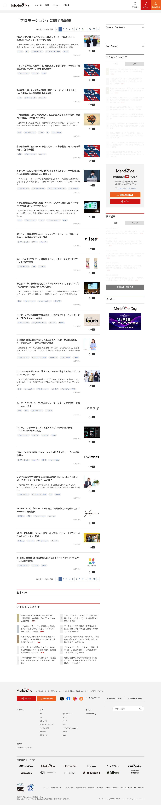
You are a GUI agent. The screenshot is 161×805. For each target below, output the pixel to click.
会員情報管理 (81, 787)
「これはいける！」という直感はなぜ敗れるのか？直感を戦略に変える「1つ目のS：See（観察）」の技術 (38, 628)
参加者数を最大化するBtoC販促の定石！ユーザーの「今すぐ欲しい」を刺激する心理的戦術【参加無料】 (47, 91)
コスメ (20, 51)
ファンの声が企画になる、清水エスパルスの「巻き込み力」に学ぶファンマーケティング (48, 373)
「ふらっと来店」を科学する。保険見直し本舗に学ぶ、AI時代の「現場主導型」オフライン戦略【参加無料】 (48, 67)
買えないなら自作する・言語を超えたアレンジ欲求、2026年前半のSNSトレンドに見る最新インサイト (38, 639)
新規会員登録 (124, 195)
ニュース (38, 5)
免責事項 (91, 787)
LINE (65, 220)
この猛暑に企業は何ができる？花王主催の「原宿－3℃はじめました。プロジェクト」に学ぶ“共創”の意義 (47, 341)
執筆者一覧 (43, 735)
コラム (41, 132)
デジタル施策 (44, 728)
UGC (19, 98)
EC (27, 51)
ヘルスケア (53, 357)
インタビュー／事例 (53, 51)
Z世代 (44, 460)
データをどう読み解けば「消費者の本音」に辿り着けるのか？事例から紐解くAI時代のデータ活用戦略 (81, 628)
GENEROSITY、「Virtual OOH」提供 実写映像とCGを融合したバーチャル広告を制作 (48, 510)
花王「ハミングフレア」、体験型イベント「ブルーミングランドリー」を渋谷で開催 (47, 260)
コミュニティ (29, 389)
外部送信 (141, 787)
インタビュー (67, 714)
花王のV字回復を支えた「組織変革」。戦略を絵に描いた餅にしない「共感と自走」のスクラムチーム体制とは (81, 639)
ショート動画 (54, 460)
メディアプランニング (70, 728)
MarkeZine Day (91, 714)
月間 (134, 64)
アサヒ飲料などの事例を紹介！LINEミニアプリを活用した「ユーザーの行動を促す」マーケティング (47, 204)
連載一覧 (43, 732)
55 (94, 29)
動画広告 (21, 516)
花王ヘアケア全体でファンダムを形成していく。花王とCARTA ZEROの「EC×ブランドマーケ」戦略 (46, 38)
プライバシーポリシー (128, 787)
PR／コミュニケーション (57, 189)
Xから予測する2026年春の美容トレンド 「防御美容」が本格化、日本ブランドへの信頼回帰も (38, 618)
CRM (19, 220)
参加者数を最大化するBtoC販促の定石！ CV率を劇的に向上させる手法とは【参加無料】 (48, 148)
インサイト (43, 721)
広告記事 (57, 301)
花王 (33, 266)
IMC (19, 301)
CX (51, 494)
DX (41, 714)
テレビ (65, 732)
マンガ (65, 717)
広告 (19, 132)
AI (47, 132)
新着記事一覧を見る (125, 287)
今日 (115, 64)
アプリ (41, 220)
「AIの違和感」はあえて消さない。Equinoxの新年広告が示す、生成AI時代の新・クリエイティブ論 (48, 116)
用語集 (66, 5)
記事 (47, 5)
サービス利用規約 (112, 787)
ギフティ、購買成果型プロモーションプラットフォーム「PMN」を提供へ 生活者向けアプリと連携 (47, 235)
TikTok (54, 435)
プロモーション (37, 51)
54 (90, 29)
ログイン (125, 201)
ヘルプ (46, 787)
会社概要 (100, 787)
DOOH (61, 323)
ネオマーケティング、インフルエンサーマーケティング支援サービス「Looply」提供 (48, 404)
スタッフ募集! (69, 787)
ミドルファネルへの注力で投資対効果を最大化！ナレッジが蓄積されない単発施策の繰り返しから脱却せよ (48, 172)
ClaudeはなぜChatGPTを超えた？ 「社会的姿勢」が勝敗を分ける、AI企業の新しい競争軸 (38, 660)
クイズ (65, 721)
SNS (19, 389)
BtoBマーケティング (47, 724)
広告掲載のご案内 (114, 698)
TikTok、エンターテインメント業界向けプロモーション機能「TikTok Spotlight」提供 (44, 429)
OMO (44, 73)
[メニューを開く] (5, 5)
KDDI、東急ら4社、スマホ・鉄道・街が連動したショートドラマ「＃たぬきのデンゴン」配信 (48, 534)
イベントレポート (38, 189)
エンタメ (55, 389)
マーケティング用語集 (24, 748)
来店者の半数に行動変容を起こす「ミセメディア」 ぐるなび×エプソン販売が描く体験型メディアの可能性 (48, 285)
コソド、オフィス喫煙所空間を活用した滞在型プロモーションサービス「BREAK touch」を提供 (48, 316)
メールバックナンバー (125, 188)
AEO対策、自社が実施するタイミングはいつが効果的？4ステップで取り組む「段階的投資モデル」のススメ (38, 650)
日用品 (66, 51)
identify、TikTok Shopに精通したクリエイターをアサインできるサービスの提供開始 (48, 559)
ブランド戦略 (56, 132)
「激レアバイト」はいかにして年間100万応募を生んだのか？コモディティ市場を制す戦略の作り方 (81, 618)
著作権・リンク (56, 787)
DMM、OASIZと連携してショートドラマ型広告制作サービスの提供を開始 (48, 454)
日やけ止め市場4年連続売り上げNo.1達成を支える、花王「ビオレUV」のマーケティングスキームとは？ (47, 478)
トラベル (31, 541)
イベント (56, 5)
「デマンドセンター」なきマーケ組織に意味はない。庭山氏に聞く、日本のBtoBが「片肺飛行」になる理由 (81, 650)
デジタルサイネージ (39, 323)
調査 (64, 724)
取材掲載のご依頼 (135, 698)
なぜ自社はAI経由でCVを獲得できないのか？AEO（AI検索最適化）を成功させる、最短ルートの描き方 (81, 660)
